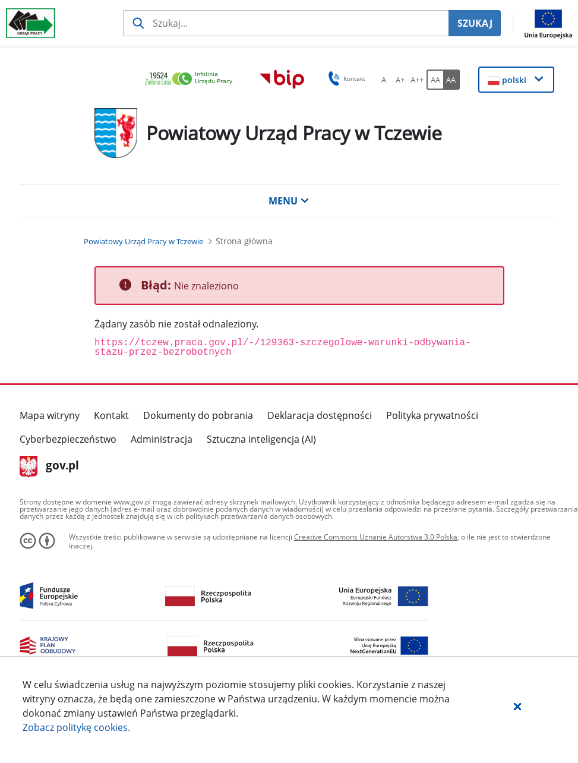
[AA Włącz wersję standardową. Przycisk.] (435, 80)
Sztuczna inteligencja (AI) (261, 439)
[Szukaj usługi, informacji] (285, 23)
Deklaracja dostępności (319, 415)
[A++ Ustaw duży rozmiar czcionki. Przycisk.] (417, 79)
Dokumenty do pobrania (198, 415)
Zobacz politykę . (76, 727)
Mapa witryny (50, 415)
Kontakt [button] (344, 78)
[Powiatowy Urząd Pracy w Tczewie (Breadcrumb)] (143, 241)
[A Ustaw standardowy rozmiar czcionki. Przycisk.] (384, 79)
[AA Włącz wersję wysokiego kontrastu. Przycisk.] (451, 80)
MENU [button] (289, 200)
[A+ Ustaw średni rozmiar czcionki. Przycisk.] (400, 79)
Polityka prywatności (432, 415)
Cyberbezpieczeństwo (68, 439)
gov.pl (50, 466)
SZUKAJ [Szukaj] (474, 23)
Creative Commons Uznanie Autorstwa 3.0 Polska (375, 537)
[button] (517, 705)
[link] (191, 79)
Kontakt (111, 415)
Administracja (161, 439)
